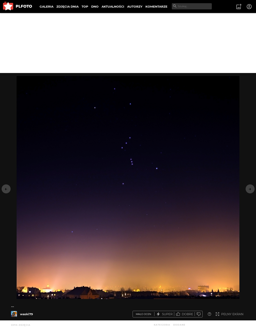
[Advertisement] (128, 43)
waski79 (26, 314)
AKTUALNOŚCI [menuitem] (113, 6)
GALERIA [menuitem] (46, 6)
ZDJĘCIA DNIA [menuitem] (67, 6)
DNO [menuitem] (95, 6)
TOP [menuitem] (85, 6)
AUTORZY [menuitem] (134, 6)
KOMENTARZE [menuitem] (156, 6)
